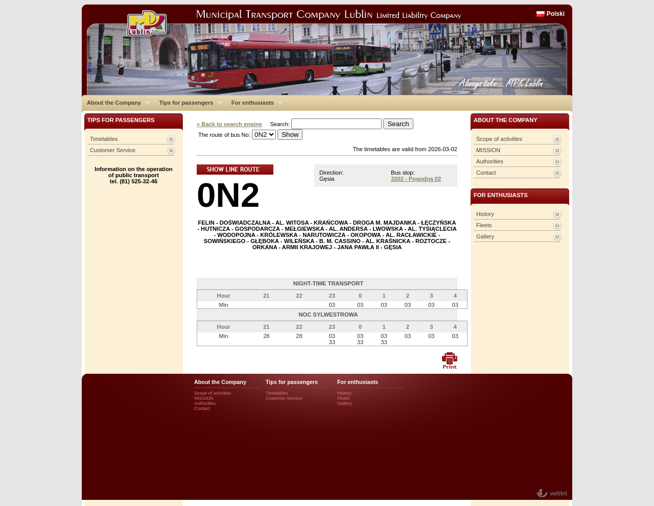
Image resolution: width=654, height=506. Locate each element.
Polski (556, 13)
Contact (486, 173)
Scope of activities (499, 139)
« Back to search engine (229, 124)
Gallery (485, 236)
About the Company (116, 103)
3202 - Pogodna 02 (416, 179)
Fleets (484, 225)
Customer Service (112, 150)
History (485, 214)
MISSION (488, 150)
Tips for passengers (188, 103)
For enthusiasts (254, 103)
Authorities (489, 161)
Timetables (104, 139)
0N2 (228, 195)
